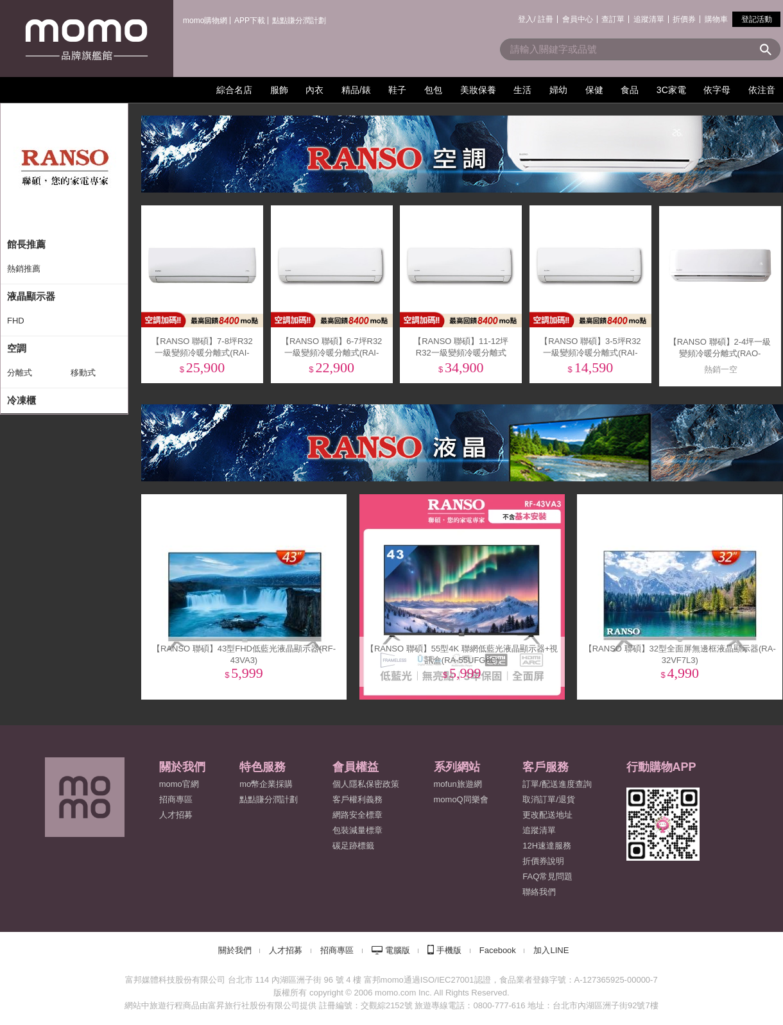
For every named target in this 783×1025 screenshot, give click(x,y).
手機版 (448, 950)
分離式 (19, 372)
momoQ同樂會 (461, 799)
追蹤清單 (648, 19)
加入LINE (551, 950)
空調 (16, 348)
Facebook (497, 950)
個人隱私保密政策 (365, 784)
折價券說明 (543, 861)
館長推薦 (26, 244)
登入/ (526, 19)
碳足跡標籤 (353, 845)
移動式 (83, 372)
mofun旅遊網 (458, 784)
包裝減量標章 (357, 830)
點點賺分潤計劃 (299, 20)
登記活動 (756, 19)
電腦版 (397, 950)
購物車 (716, 19)
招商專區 (176, 799)
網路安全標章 (357, 815)
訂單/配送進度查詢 (557, 784)
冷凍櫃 (21, 400)
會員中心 (577, 19)
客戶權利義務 (357, 799)
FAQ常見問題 (547, 876)
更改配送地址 (547, 815)
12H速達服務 (546, 845)
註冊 (545, 19)
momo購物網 (205, 20)
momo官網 (179, 784)
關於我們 (235, 950)
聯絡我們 (539, 892)
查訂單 (612, 19)
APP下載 (249, 20)
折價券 (684, 19)
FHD (15, 320)
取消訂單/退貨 (548, 799)
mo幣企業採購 (266, 784)
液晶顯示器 (31, 296)
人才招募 (285, 950)
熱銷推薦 (23, 268)
